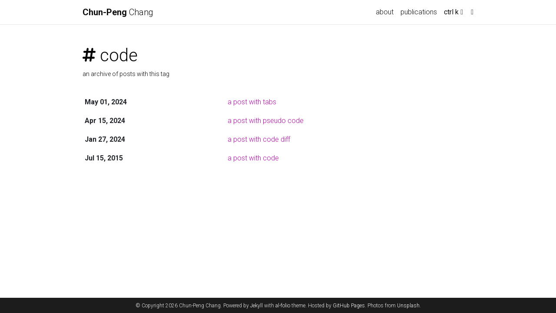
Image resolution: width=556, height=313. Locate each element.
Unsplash (408, 306)
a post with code (253, 158)
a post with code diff (259, 139)
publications (418, 12)
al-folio (282, 306)
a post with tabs (252, 102)
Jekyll (256, 306)
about (385, 12)
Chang (118, 12)
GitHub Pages (349, 306)
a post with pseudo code (266, 121)
